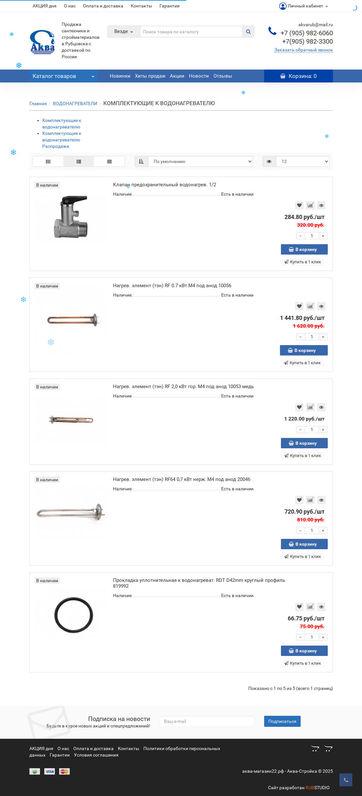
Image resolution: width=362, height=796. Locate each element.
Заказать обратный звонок (303, 49)
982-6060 (307, 33)
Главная (38, 103)
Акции (177, 76)
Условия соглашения (96, 755)
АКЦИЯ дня (45, 5)
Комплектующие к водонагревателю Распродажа (61, 140)
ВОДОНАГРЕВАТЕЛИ (75, 103)
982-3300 (307, 41)
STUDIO (317, 787)
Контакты (141, 5)
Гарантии (170, 5)
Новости (199, 76)
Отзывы (222, 76)
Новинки (120, 76)
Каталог (64, 74)
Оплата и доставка (103, 5)
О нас (70, 5)
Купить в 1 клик (302, 261)
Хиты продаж (150, 76)
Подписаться (282, 721)
